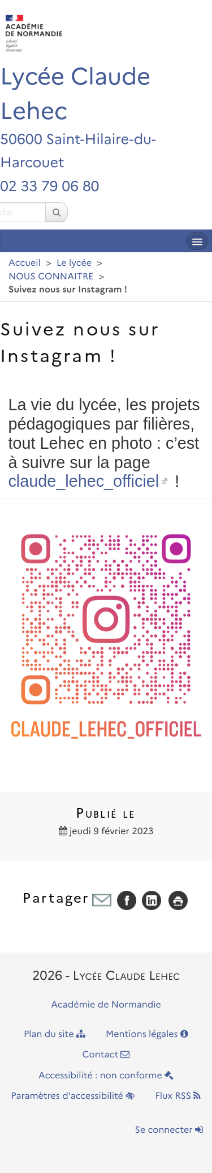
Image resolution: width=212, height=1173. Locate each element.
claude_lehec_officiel (83, 481)
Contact (106, 1054)
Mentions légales (147, 1034)
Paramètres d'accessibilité (73, 1096)
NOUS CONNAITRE (50, 276)
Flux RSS (178, 1096)
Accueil (24, 263)
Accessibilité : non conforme (106, 1075)
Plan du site (54, 1034)
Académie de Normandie (106, 1005)
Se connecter (169, 1130)
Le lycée (74, 263)
